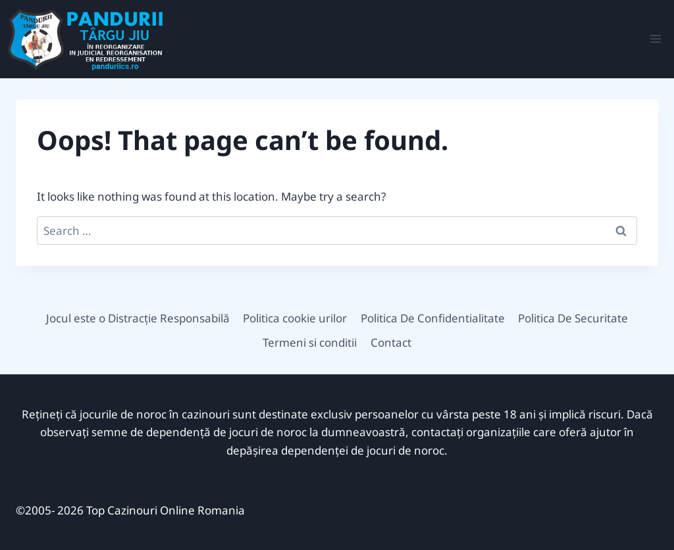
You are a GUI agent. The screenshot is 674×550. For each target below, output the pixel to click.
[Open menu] (655, 39)
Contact (391, 342)
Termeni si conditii (310, 342)
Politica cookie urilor (295, 318)
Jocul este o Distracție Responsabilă (138, 318)
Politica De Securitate (573, 318)
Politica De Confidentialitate (433, 318)
